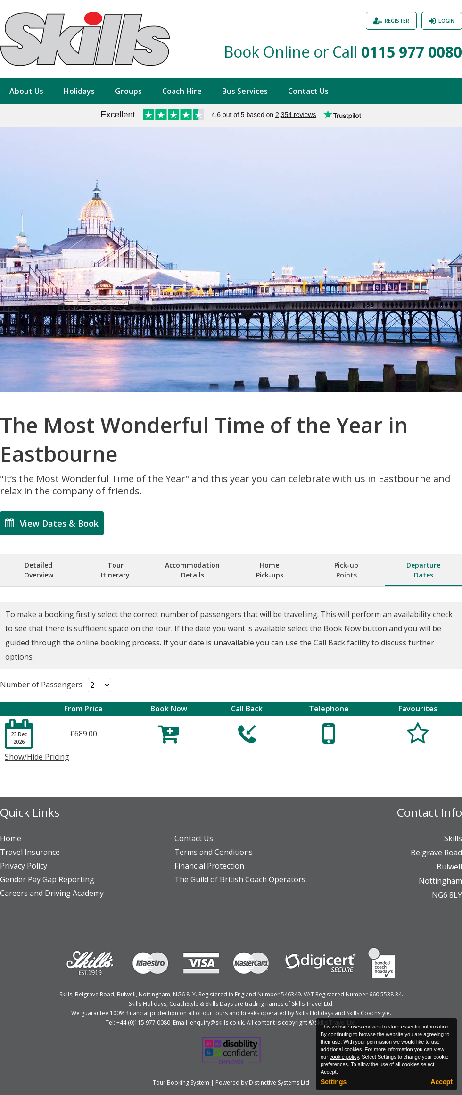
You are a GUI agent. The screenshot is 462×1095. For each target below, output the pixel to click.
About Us (26, 91)
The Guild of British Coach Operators (239, 879)
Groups (128, 91)
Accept (441, 1082)
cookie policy (344, 1057)
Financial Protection (209, 866)
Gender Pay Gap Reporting (47, 879)
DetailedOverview (38, 569)
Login (446, 20)
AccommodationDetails (192, 569)
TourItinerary (115, 569)
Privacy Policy (23, 866)
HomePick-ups (269, 569)
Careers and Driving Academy (52, 893)
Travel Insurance (30, 852)
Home (10, 838)
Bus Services (245, 91)
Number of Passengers (41, 684)
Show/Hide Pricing (37, 757)
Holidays (79, 91)
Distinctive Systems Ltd (279, 1082)
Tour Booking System (181, 1082)
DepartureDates (423, 569)
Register (397, 20)
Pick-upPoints (346, 569)
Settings (333, 1082)
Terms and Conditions (213, 852)
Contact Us (308, 91)
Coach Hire (182, 91)
